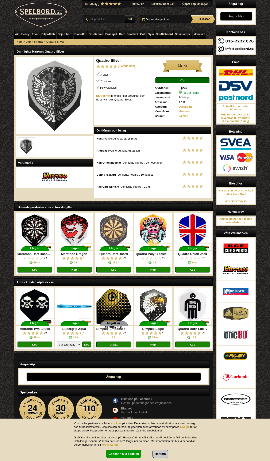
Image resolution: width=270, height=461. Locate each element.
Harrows (184, 111)
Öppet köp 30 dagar (195, 3)
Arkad (35, 34)
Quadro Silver (55, 41)
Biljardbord (65, 34)
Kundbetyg (103, 4)
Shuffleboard (164, 34)
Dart (122, 34)
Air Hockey (22, 34)
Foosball (132, 34)
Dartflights (185, 106)
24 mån (183, 116)
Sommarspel (183, 34)
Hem (20, 41)
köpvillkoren (110, 444)
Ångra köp (236, 16)
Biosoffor (80, 34)
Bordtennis (96, 34)
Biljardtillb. (48, 34)
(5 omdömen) (126, 66)
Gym (151, 34)
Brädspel (111, 34)
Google (185, 426)
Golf (143, 34)
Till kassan (203, 19)
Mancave (199, 34)
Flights (38, 41)
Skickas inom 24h (162, 3)
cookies (116, 423)
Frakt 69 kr (137, 3)
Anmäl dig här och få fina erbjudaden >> (235, 220)
